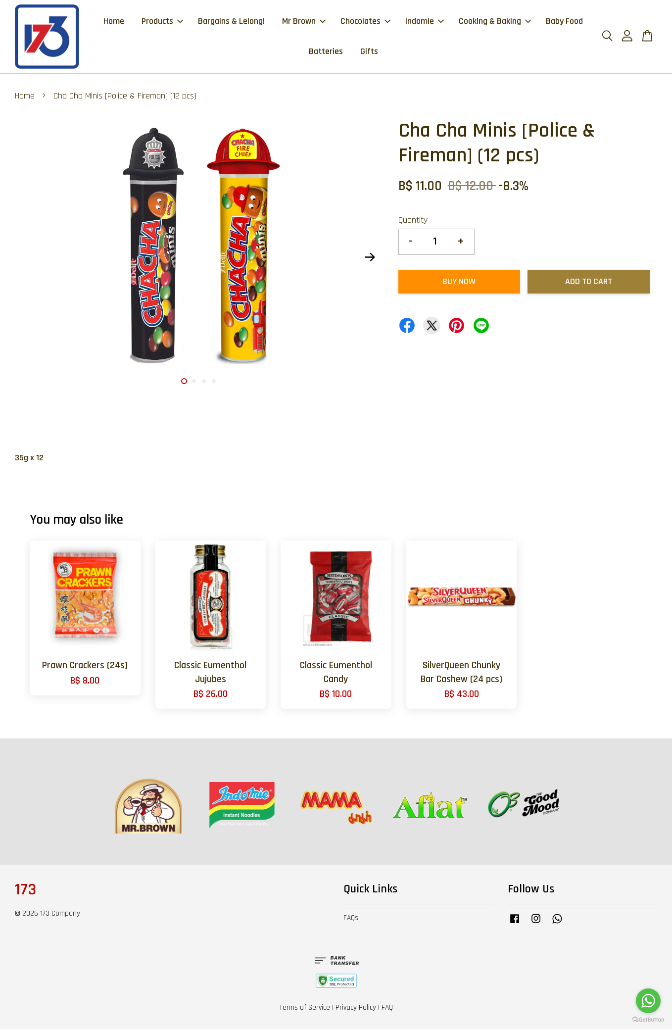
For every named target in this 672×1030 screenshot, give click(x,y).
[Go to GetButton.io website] (648, 1020)
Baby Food (564, 21)
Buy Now (459, 282)
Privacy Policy (356, 1008)
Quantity (413, 221)
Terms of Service (304, 1008)
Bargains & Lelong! (231, 21)
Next (370, 258)
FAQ (387, 1008)
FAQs (350, 919)
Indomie (424, 21)
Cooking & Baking (495, 21)
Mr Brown (304, 21)
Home (113, 21)
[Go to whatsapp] (648, 1000)
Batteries (326, 51)
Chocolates (365, 21)
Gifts (369, 51)
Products (162, 21)
